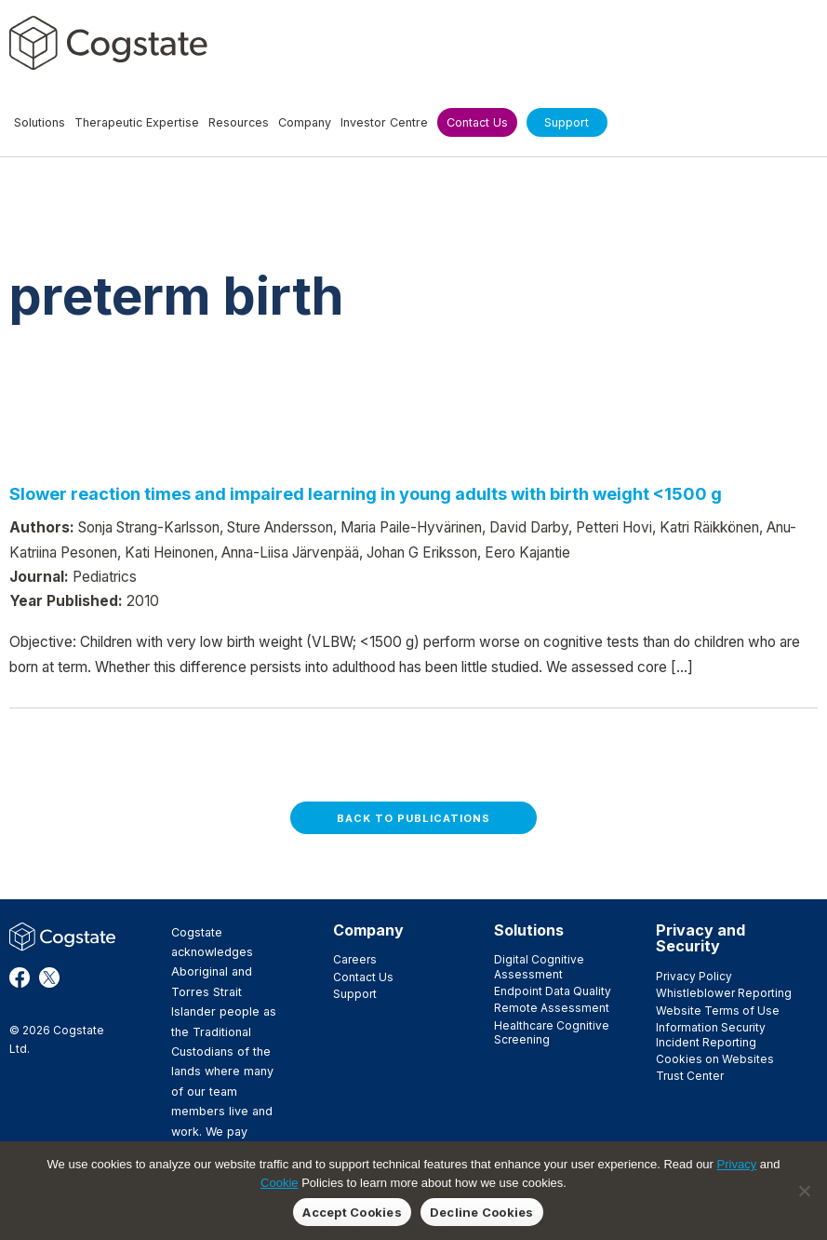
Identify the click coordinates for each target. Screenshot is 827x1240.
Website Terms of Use (718, 1011)
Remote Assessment (551, 1008)
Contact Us (363, 977)
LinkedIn (79, 977)
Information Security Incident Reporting (711, 1034)
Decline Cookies (482, 1212)
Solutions (529, 930)
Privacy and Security (700, 938)
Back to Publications (413, 818)
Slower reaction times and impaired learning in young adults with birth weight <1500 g (365, 493)
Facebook (19, 977)
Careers (355, 959)
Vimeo (19, 998)
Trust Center (690, 1076)
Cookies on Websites (715, 1059)
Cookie (279, 1183)
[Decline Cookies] (803, 1190)
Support (355, 994)
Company (368, 930)
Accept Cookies (352, 1212)
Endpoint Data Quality (552, 991)
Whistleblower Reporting (724, 993)
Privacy (737, 1164)
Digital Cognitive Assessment (539, 966)
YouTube (49, 998)
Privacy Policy (694, 976)
